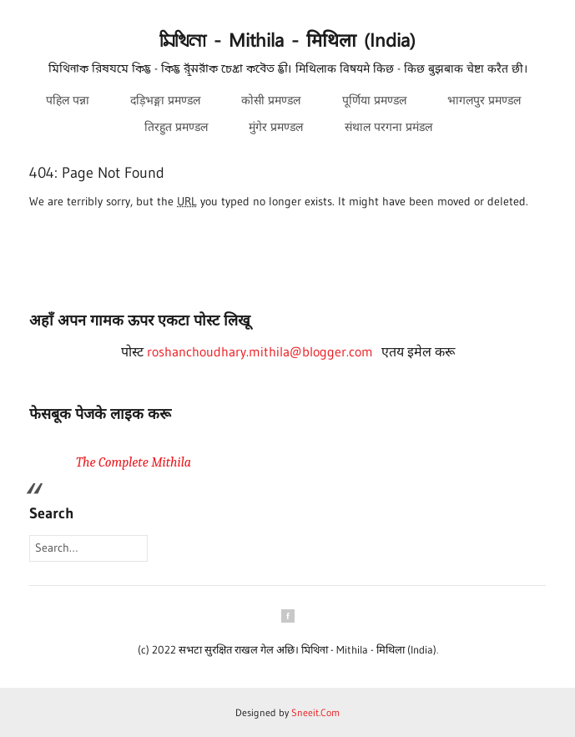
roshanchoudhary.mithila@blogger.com (260, 351)
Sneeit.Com (315, 712)
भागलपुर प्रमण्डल (484, 100)
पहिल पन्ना (67, 100)
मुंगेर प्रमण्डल (276, 126)
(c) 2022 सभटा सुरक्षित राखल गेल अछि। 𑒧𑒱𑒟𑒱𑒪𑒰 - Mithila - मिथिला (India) (287, 649)
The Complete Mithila (133, 462)
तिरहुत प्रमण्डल (176, 126)
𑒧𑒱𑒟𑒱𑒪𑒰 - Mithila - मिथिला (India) (287, 41)
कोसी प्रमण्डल (270, 100)
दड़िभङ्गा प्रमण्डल (165, 100)
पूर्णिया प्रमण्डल (374, 100)
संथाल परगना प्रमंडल (388, 126)
